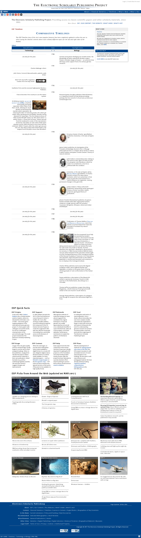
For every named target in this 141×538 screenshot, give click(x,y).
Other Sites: (24, 521)
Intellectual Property (62, 524)
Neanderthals (75, 476)
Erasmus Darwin (72, 173)
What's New (123, 12)
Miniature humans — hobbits (80, 484)
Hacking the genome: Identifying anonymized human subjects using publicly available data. (53, 486)
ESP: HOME (4, 536)
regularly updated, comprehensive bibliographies (80, 365)
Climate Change (18, 458)
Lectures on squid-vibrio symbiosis (53, 440)
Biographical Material (86, 521)
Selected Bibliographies (38, 515)
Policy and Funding (51, 513)
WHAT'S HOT (118, 23)
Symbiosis (45, 422)
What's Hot (135, 12)
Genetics (33, 521)
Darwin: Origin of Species (50, 396)
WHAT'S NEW (108, 23)
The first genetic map (49, 404)
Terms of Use (35, 524)
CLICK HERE (100, 59)
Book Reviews (53, 515)
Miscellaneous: (23, 518)
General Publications (37, 518)
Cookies (51, 524)
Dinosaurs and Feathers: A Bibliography (84, 446)
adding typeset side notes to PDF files (82, 348)
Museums (99, 521)
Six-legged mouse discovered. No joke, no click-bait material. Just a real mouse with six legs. (114, 478)
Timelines (112, 12)
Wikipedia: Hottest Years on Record (23, 476)
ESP (78, 23)
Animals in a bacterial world (51, 448)
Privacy (44, 524)
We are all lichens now (49, 444)
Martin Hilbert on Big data (50, 480)
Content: (26, 510)
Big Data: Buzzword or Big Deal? (52, 476)
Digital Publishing (44, 521)
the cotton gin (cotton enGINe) (21, 102)
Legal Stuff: (25, 524)
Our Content (38, 507)
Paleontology (75, 422)
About (87, 12)
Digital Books (72, 510)
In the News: (24, 513)
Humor (49, 518)
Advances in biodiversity (20, 444)
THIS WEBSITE (97, 23)
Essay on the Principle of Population (80, 222)
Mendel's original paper (40, 360)
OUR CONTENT (86, 23)
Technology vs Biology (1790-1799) (27, 536)
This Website (49, 507)
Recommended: (23, 515)
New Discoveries (65, 513)
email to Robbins (58, 365)
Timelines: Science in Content (55, 510)
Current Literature (36, 513)
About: (27, 507)
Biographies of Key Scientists (88, 510)
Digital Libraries (57, 521)
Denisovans (75, 480)
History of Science (71, 521)
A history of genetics (48, 408)
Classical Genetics (99, 12)
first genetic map (40, 362)
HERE (105, 44)
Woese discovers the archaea (22, 440)
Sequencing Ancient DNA (79, 450)
